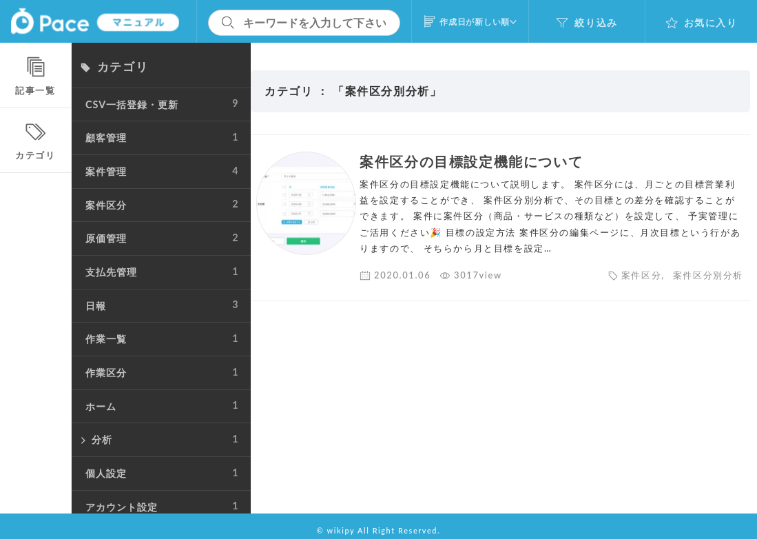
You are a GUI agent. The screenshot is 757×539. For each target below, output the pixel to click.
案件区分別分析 (708, 275)
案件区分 (641, 275)
